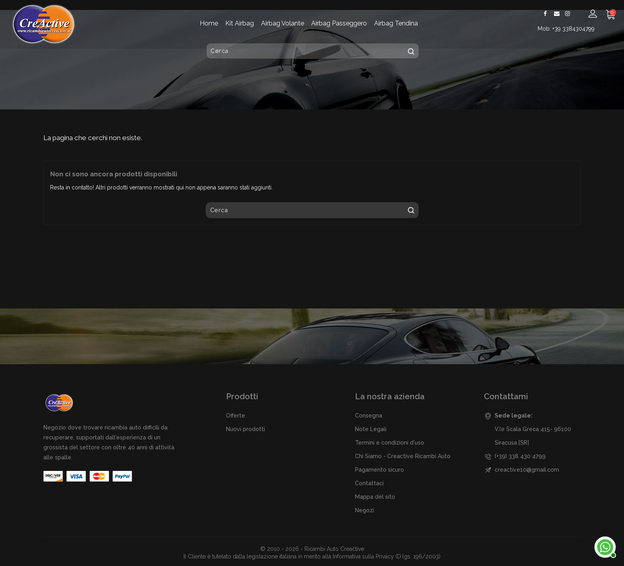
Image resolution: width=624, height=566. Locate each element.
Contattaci (369, 483)
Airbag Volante (282, 23)
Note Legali (370, 429)
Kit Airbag (239, 23)
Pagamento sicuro (379, 469)
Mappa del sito (375, 497)
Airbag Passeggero (339, 23)
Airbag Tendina (396, 23)
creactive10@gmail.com (527, 469)
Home (209, 23)
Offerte (235, 415)
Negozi (364, 510)
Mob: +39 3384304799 (567, 28)
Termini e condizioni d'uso (389, 442)
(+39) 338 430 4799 (520, 456)
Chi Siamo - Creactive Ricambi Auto (402, 456)
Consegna (368, 415)
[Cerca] (312, 51)
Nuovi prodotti (245, 429)
